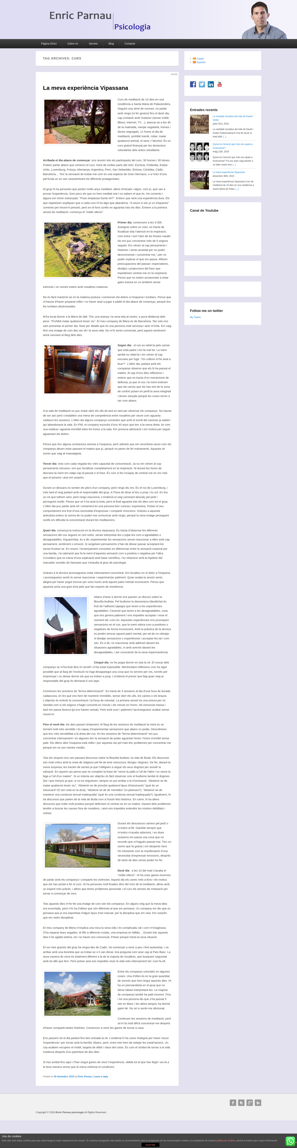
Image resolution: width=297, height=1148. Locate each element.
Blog (111, 43)
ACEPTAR (150, 1145)
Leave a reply (101, 1076)
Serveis (93, 43)
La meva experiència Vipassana (229, 172)
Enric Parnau (85, 1076)
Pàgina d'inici (49, 43)
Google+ (249, 1102)
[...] (224, 136)
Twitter (241, 1102)
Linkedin (258, 1102)
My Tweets (195, 317)
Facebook (233, 1102)
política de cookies (225, 1140)
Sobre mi (72, 43)
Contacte (130, 43)
